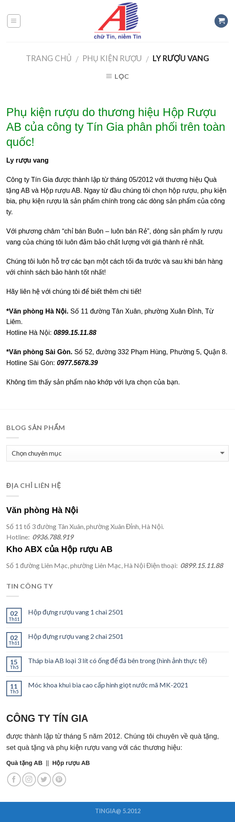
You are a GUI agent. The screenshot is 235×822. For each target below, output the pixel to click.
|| (29, 763)
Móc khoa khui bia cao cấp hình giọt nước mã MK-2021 (108, 685)
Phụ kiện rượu (112, 58)
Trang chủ (49, 58)
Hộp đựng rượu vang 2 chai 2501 (75, 636)
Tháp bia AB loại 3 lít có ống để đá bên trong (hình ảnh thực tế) (117, 660)
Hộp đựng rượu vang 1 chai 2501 (75, 612)
